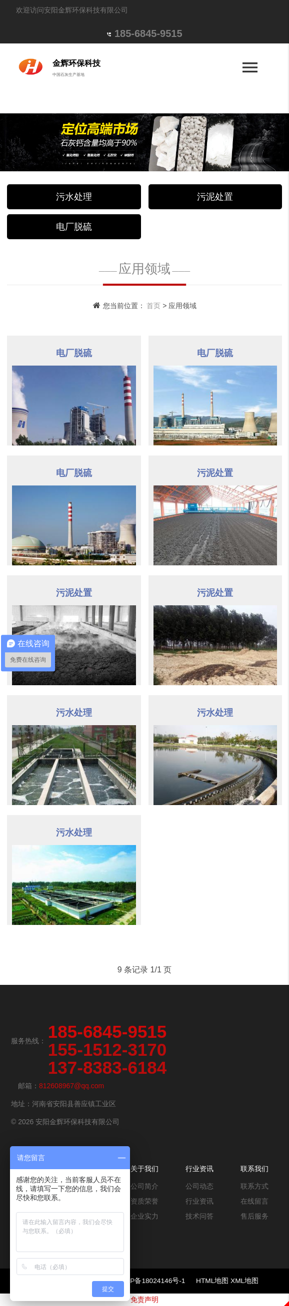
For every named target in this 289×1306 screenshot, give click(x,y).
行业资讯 (200, 1169)
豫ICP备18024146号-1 (152, 1281)
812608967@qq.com (71, 1086)
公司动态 (200, 1186)
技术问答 (200, 1216)
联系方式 (254, 1186)
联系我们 (254, 1169)
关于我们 (144, 1169)
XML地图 (244, 1281)
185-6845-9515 (148, 33)
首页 (153, 306)
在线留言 (254, 1201)
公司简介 (144, 1186)
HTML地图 (212, 1281)
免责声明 (144, 1300)
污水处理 (74, 197)
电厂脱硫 (74, 227)
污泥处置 (215, 197)
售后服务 (254, 1216)
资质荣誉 (144, 1201)
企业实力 (144, 1216)
